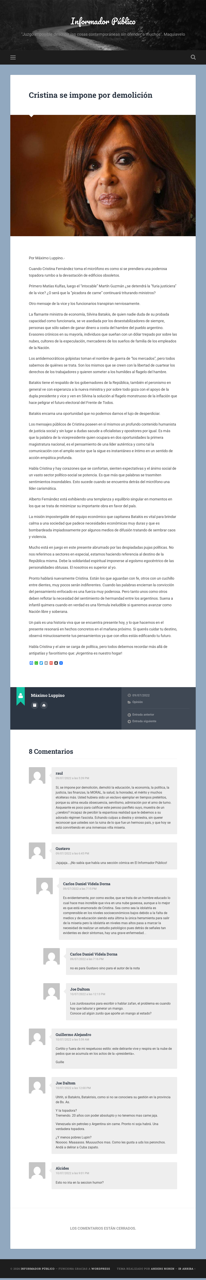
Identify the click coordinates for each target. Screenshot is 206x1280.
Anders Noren (162, 1270)
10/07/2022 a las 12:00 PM (74, 1089)
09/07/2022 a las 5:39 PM (73, 780)
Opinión (137, 704)
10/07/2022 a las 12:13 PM (88, 996)
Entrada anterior (143, 716)
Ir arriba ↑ (187, 1270)
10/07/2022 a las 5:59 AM (73, 1041)
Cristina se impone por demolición (97, 96)
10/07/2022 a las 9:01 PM (73, 1175)
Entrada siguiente (144, 723)
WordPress (100, 1270)
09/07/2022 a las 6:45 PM (73, 855)
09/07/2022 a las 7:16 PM (87, 961)
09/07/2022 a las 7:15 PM (80, 890)
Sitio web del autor (44, 706)
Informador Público (103, 21)
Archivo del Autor (34, 706)
